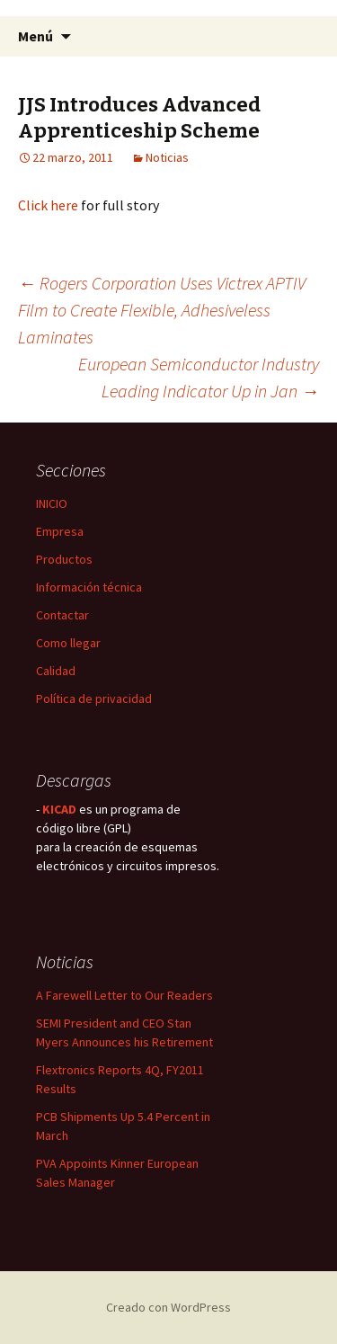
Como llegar (68, 643)
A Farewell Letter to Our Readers (124, 995)
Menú (35, 36)
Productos (64, 559)
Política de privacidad (94, 698)
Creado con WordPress (168, 1307)
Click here (48, 205)
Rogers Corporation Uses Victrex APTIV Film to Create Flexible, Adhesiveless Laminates (162, 309)
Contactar (62, 615)
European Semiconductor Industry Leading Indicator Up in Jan (198, 377)
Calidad (55, 671)
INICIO (51, 503)
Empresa (60, 531)
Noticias (167, 157)
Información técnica (89, 587)
